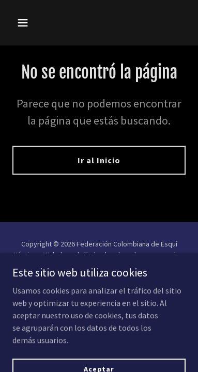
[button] (32, 22)
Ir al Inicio (99, 160)
